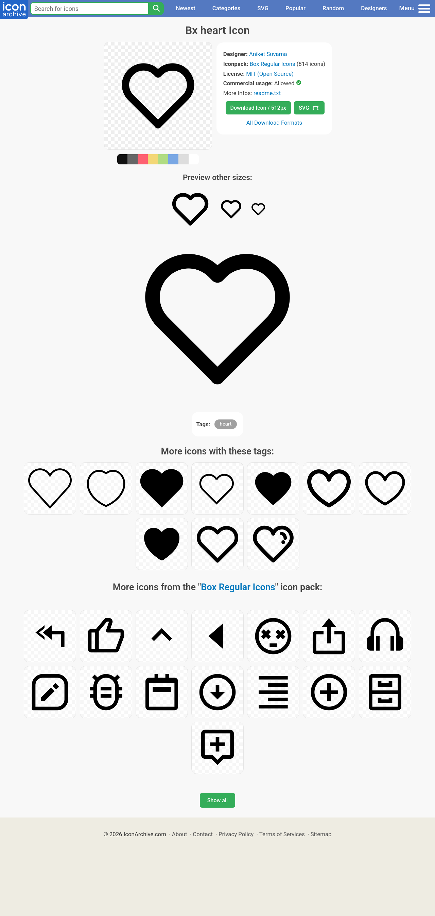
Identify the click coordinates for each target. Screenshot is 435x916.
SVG (262, 8)
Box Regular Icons (272, 63)
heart (225, 424)
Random (333, 8)
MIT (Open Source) (270, 73)
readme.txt (267, 93)
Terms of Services (282, 834)
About (179, 834)
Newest (185, 8)
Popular (295, 8)
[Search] (156, 8)
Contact (203, 834)
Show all (217, 800)
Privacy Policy (236, 834)
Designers (374, 8)
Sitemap (321, 834)
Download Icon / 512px (258, 108)
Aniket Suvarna (268, 54)
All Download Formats (274, 122)
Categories (226, 8)
